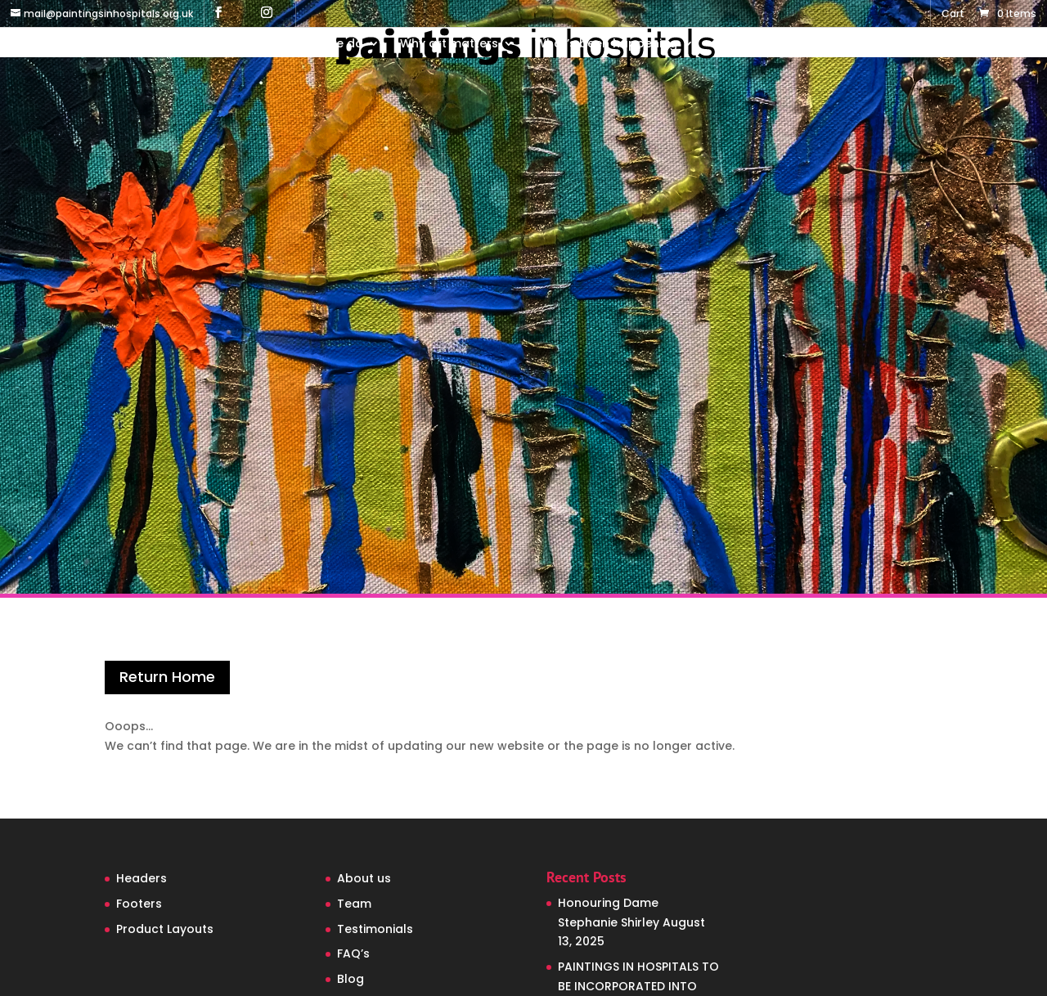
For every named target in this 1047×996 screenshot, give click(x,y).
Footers (139, 903)
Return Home (167, 676)
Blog (350, 979)
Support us (747, 45)
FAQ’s (353, 953)
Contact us (849, 45)
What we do (327, 45)
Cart (952, 14)
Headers (141, 878)
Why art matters (449, 45)
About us (364, 878)
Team (354, 903)
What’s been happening (606, 45)
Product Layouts (164, 929)
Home (145, 45)
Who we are (218, 45)
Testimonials (375, 929)
